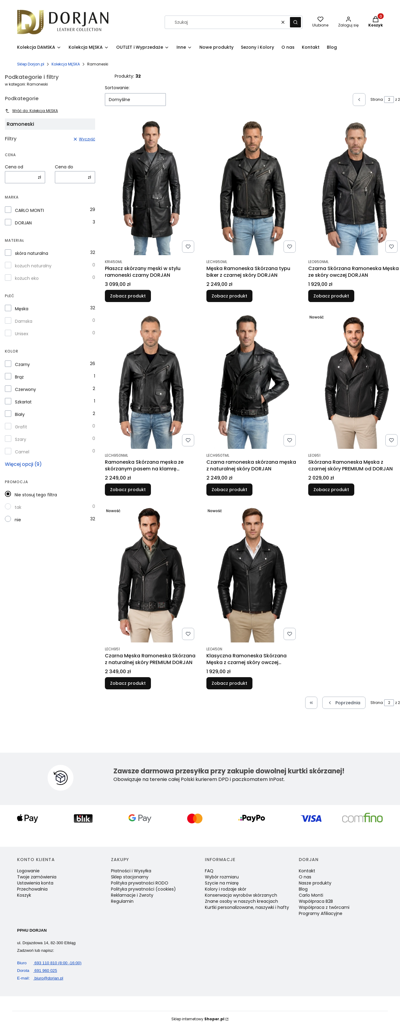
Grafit (21, 427)
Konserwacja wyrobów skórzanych (241, 895)
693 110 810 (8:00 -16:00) (49, 963)
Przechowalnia (32, 889)
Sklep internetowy (197, 1019)
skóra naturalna (31, 253)
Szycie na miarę (222, 883)
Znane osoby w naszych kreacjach (241, 901)
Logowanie (28, 871)
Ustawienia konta (35, 883)
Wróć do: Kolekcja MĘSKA (31, 110)
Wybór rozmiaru (222, 877)
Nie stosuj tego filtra (36, 495)
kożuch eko (27, 278)
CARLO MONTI (29, 210)
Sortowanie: (117, 88)
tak (18, 507)
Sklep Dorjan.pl (30, 64)
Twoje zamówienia (36, 877)
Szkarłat (23, 402)
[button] (295, 22)
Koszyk (24, 895)
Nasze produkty (315, 883)
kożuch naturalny (33, 266)
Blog (303, 889)
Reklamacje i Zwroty (132, 895)
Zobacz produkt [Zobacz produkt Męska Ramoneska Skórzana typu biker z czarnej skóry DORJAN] (229, 296)
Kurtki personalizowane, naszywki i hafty (247, 907)
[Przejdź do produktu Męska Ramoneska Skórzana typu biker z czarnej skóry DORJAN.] (252, 186)
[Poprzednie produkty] (344, 703)
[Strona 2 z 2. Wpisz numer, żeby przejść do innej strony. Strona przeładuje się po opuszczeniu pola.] (389, 99)
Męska (21, 309)
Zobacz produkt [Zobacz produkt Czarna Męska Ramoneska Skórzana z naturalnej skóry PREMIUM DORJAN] (128, 683)
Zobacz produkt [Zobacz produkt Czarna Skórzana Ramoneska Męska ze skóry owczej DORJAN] (331, 296)
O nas (305, 877)
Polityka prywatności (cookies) (143, 889)
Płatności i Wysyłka (131, 871)
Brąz (19, 377)
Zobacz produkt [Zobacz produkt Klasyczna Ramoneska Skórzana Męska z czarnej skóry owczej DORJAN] (229, 683)
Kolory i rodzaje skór (225, 889)
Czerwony (25, 389)
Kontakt (307, 871)
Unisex (21, 334)
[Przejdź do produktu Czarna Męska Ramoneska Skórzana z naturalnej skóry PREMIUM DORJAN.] (151, 573)
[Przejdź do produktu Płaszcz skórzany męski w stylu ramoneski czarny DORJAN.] (151, 186)
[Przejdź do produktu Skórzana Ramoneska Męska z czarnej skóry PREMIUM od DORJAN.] (354, 380)
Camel (22, 452)
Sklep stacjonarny (129, 877)
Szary (20, 439)
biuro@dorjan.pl (40, 978)
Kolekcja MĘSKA (66, 64)
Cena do (64, 167)
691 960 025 (37, 970)
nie (18, 520)
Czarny (22, 364)
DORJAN (23, 223)
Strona (376, 99)
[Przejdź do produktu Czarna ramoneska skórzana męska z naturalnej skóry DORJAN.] (252, 380)
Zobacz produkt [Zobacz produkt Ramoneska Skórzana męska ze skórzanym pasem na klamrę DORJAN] (128, 490)
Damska (23, 321)
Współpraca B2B (316, 901)
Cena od (14, 167)
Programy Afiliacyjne (320, 913)
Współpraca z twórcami (324, 907)
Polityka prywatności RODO (139, 883)
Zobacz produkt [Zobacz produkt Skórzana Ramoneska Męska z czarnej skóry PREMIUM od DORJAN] (331, 490)
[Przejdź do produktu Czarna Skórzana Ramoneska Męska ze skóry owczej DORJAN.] (354, 186)
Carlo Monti (311, 895)
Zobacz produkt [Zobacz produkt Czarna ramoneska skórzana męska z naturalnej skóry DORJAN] (229, 490)
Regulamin (122, 901)
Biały (20, 414)
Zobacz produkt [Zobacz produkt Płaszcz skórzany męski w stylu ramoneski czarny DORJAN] (128, 296)
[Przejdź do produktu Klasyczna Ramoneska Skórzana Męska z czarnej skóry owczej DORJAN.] (252, 573)
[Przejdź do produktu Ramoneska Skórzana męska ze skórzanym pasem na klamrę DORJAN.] (151, 380)
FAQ (209, 871)
